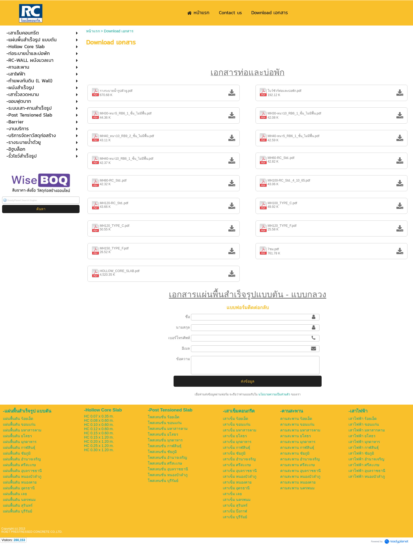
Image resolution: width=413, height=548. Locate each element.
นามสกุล (183, 327)
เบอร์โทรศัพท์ (179, 338)
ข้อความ (183, 359)
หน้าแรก (93, 31)
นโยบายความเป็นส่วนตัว (274, 394)
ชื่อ (187, 317)
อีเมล (186, 348)
